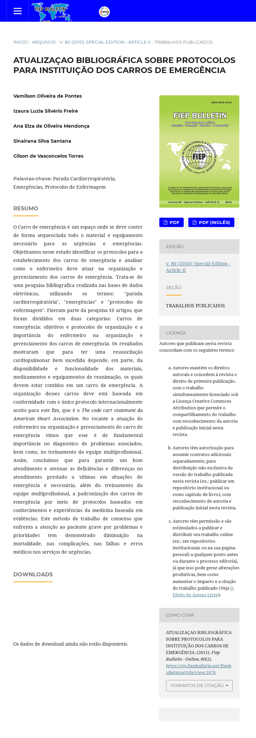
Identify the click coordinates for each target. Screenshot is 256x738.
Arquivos (44, 42)
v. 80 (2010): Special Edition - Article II (105, 42)
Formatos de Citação (197, 685)
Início (20, 42)
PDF (173, 222)
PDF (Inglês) (214, 222)
